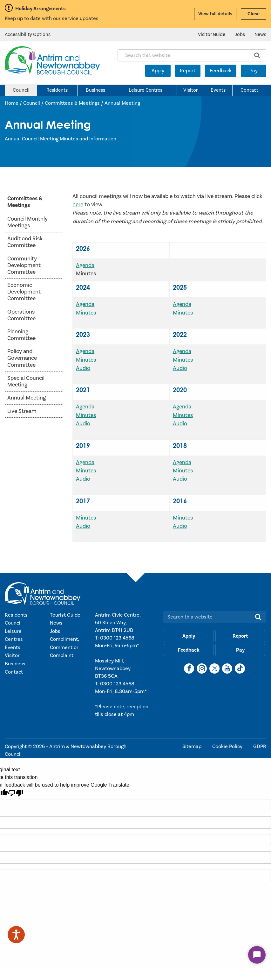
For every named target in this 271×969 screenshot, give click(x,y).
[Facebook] (189, 668)
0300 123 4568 (117, 638)
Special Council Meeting (25, 381)
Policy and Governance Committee (22, 358)
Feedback (221, 70)
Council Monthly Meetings (27, 222)
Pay (253, 70)
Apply (158, 70)
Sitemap (192, 746)
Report (187, 70)
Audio (83, 368)
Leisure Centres (145, 90)
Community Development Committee (24, 265)
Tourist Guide (65, 615)
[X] (214, 668)
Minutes (86, 312)
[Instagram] (202, 668)
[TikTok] (240, 668)
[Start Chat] (257, 955)
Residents (57, 90)
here (77, 204)
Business (95, 90)
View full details (215, 14)
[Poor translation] (15, 793)
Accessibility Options (28, 35)
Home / (14, 103)
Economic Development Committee (24, 291)
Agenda (85, 265)
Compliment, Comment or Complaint (64, 647)
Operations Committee (21, 315)
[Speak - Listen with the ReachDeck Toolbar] (16, 934)
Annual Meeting (122, 103)
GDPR (259, 746)
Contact (249, 90)
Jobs (240, 35)
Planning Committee (21, 335)
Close (253, 14)
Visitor (190, 90)
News (260, 35)
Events (218, 90)
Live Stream (22, 411)
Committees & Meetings (72, 103)
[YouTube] (227, 668)
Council (21, 90)
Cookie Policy (228, 746)
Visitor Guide (211, 35)
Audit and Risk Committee (25, 242)
